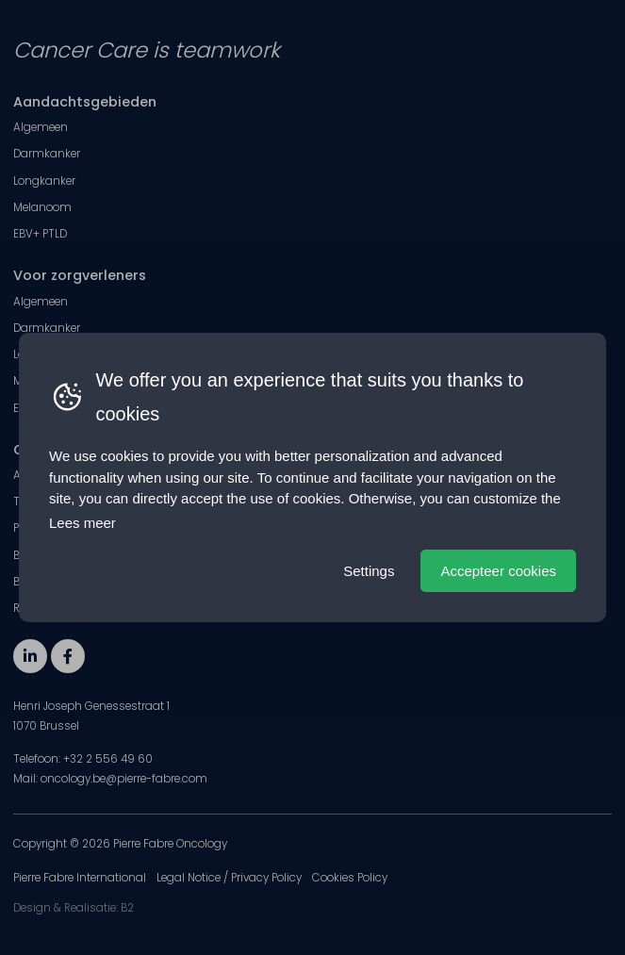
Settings (368, 571)
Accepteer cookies (498, 571)
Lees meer (82, 523)
